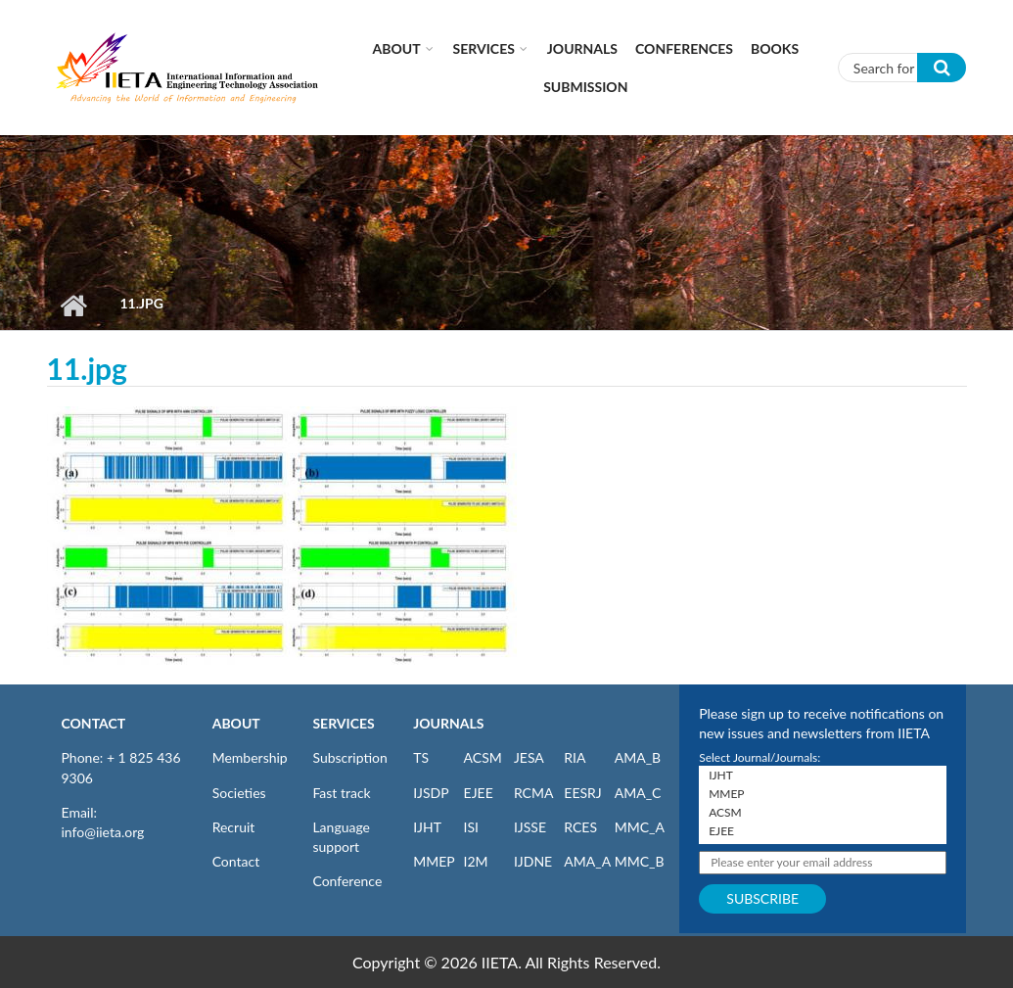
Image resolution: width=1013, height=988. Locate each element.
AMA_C (638, 792)
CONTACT (94, 723)
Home (74, 305)
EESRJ (582, 792)
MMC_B (640, 861)
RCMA (534, 792)
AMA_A (587, 861)
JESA (529, 757)
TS (421, 757)
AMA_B (638, 757)
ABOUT (236, 723)
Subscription (349, 757)
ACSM (483, 757)
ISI (471, 827)
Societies (239, 792)
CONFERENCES (684, 48)
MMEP (434, 861)
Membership (250, 757)
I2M (476, 861)
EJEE (478, 792)
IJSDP (430, 792)
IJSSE (530, 827)
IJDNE (533, 861)
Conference (347, 880)
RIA (574, 757)
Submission (585, 86)
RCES (580, 827)
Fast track (341, 792)
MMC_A (640, 827)
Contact (236, 861)
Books (775, 48)
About (397, 48)
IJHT (427, 827)
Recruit (233, 827)
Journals (582, 48)
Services (484, 48)
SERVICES (343, 723)
